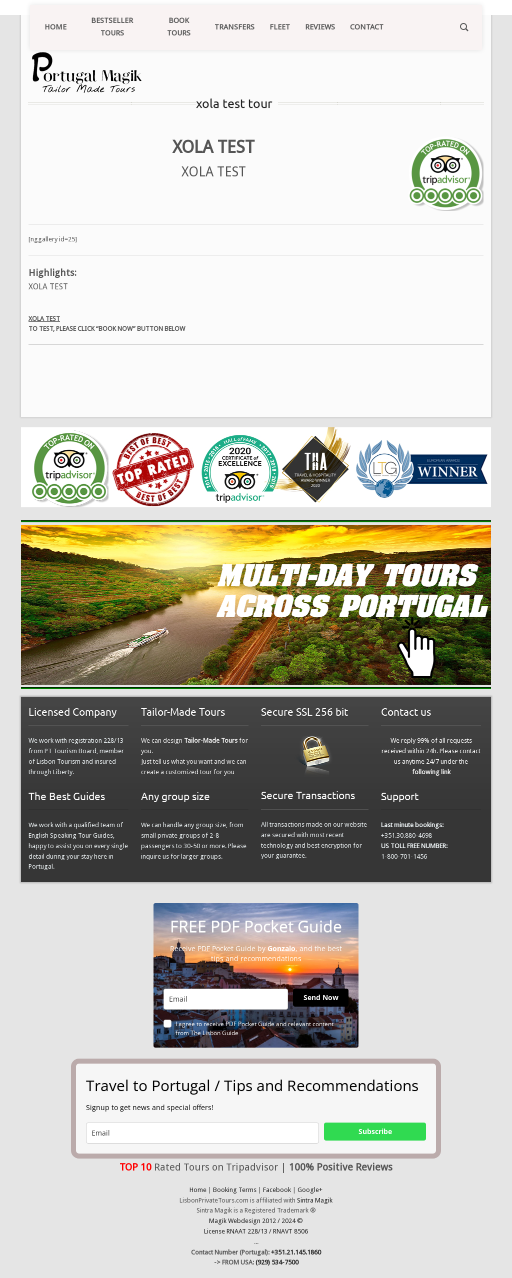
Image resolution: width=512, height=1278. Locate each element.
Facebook (277, 1190)
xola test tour (234, 103)
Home (198, 1190)
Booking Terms (234, 1190)
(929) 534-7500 (277, 1262)
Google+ (310, 1190)
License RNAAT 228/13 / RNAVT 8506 (256, 1231)
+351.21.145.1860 (296, 1252)
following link (431, 772)
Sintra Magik (314, 1200)
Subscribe (375, 1131)
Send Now (321, 997)
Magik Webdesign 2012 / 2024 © (256, 1221)
